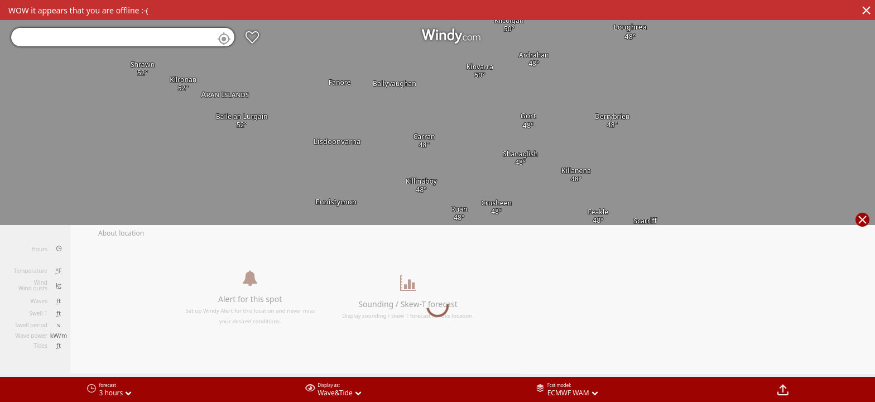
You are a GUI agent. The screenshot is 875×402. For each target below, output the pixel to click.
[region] (437, 201)
